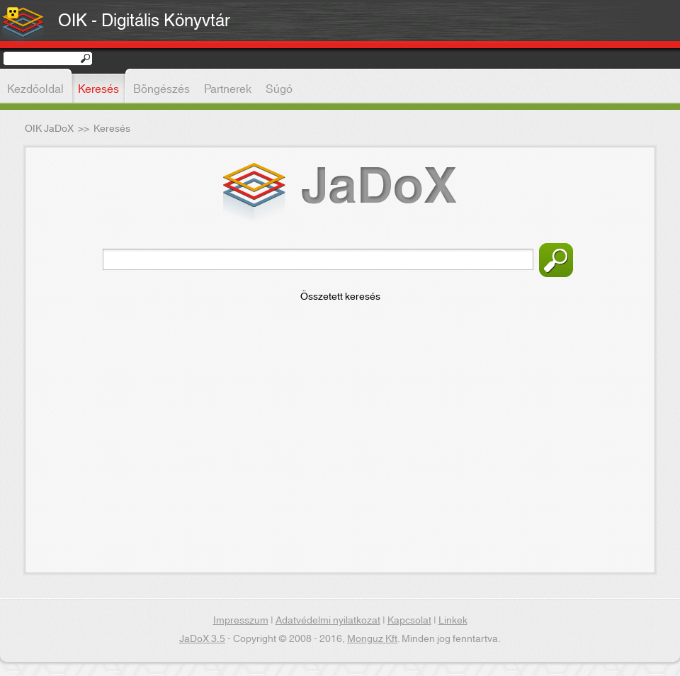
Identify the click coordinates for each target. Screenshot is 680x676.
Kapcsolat (409, 621)
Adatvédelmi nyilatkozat (328, 621)
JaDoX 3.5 (202, 639)
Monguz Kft (372, 639)
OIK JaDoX (49, 129)
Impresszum (240, 621)
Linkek (453, 621)
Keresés (556, 260)
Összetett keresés (340, 297)
